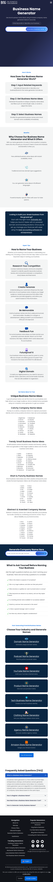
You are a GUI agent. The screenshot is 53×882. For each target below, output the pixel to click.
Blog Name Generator (37, 832)
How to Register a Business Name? (26, 796)
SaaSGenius (15, 836)
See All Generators (26, 755)
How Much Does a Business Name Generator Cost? (26, 800)
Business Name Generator (15, 833)
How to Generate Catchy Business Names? (26, 805)
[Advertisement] (26, 52)
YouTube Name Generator (26, 671)
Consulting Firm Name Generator (37, 835)
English (26, 861)
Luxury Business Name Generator (15, 853)
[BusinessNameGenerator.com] (9, 2)
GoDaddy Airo (36, 220)
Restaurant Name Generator (15, 850)
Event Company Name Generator (15, 848)
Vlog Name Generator (37, 827)
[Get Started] (41, 553)
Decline (20, 878)
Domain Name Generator (26, 641)
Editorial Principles (15, 830)
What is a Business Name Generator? (26, 775)
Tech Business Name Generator (26, 700)
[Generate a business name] (36, 29)
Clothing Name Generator (26, 715)
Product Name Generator (26, 685)
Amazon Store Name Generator (26, 744)
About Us (15, 823)
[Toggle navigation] (51, 2)
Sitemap (15, 825)
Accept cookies (31, 878)
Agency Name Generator (26, 730)
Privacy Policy (15, 828)
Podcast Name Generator (26, 656)
